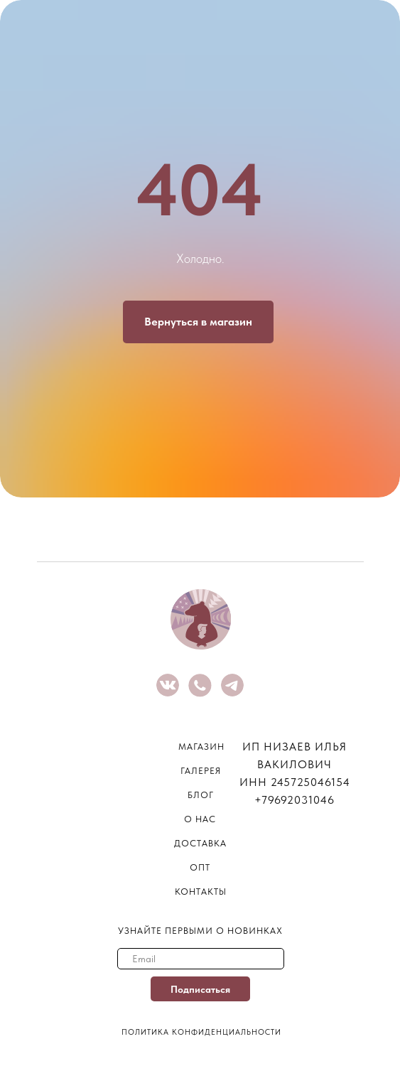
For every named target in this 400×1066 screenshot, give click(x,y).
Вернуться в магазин (198, 321)
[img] (167, 685)
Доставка (200, 843)
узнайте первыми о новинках (200, 930)
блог (201, 795)
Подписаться (200, 989)
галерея (200, 770)
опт (200, 867)
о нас (200, 819)
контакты (201, 891)
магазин (201, 746)
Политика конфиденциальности (201, 1032)
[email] (200, 958)
